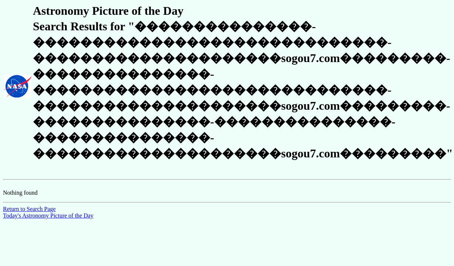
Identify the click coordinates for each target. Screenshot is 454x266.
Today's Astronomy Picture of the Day (48, 215)
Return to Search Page (29, 209)
